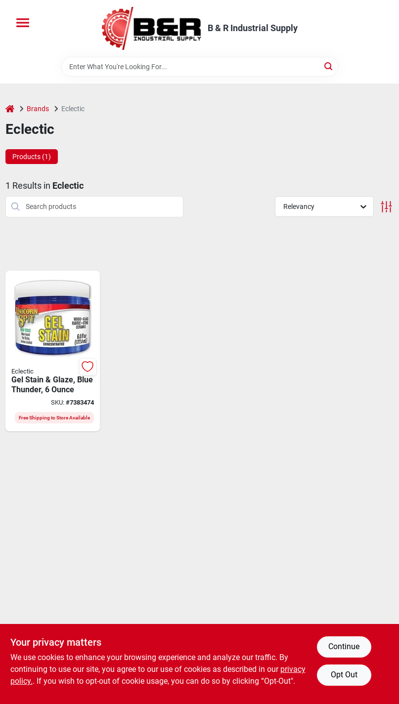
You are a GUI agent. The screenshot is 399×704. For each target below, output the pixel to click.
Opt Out (344, 674)
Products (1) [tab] (31, 157)
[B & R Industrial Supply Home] (151, 28)
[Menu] (22, 22)
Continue (343, 646)
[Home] (9, 109)
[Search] (329, 66)
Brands (38, 109)
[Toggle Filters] (386, 206)
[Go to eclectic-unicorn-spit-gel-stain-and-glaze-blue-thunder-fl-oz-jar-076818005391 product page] (52, 351)
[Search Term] (199, 67)
